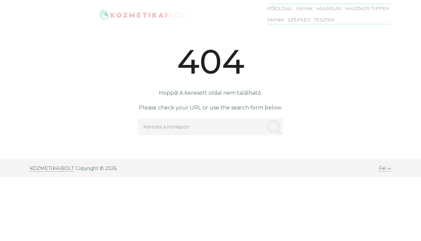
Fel (385, 168)
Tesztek (324, 20)
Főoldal (279, 8)
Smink (304, 8)
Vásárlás (329, 8)
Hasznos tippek (367, 8)
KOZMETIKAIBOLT (52, 168)
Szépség (299, 20)
